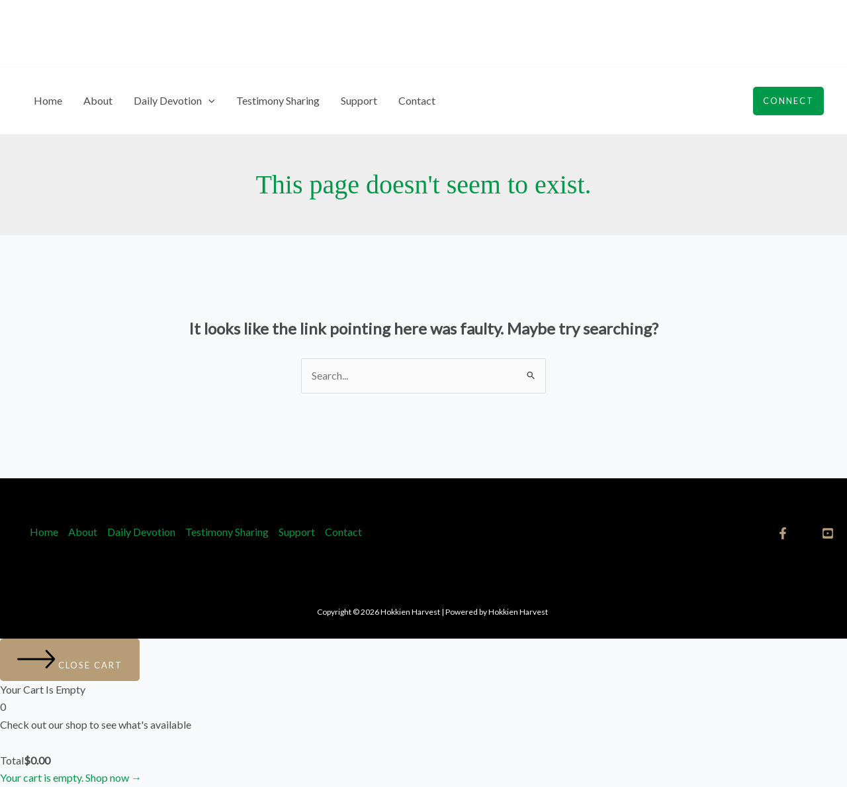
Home (48, 100)
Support (359, 100)
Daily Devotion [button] (174, 101)
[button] (208, 101)
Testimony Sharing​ (278, 100)
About (97, 100)
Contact (416, 100)
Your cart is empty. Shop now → (71, 777)
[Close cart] (70, 660)
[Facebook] (783, 533)
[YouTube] (828, 533)
